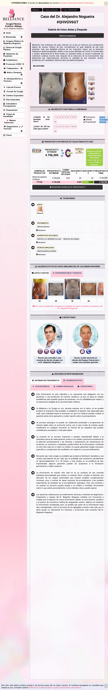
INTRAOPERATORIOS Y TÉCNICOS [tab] (67, 273)
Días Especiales (87, 3)
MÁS (42, 66)
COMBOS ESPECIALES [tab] (63, 386)
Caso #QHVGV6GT (70, 10)
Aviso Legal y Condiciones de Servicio (64, 688)
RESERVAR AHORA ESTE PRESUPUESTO (67, 187)
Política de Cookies (37, 688)
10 (55, 122)
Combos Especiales (69, 3)
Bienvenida (9, 37)
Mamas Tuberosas (10, 121)
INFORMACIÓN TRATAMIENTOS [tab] (45, 380)
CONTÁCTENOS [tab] (84, 386)
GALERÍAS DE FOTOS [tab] (72, 380)
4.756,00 (51, 155)
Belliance (36, 10)
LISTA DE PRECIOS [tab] (40, 386)
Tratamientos (10, 68)
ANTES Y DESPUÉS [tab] (40, 273)
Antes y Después (50, 10)
